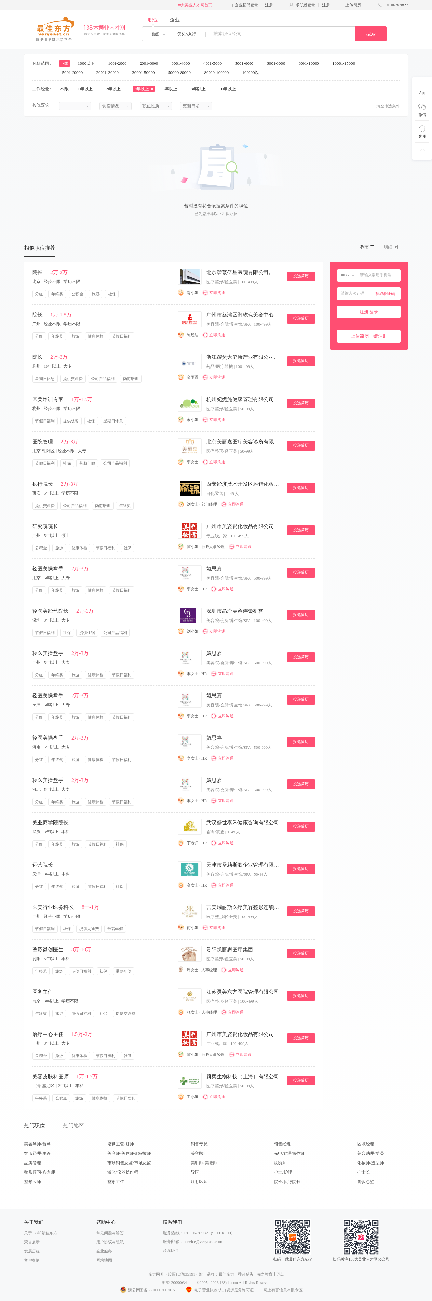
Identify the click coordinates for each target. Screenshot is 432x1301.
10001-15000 (345, 63)
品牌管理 (32, 1162)
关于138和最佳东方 (40, 1233)
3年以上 (144, 88)
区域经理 (365, 1143)
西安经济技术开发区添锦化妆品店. (243, 484)
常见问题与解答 (110, 1233)
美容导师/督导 (37, 1143)
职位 (153, 19)
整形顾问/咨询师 (39, 1172)
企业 (175, 19)
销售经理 (282, 1143)
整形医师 (32, 1181)
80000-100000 (218, 72)
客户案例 (32, 1260)
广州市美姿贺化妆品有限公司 (240, 526)
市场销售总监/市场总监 (129, 1162)
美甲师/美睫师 (204, 1162)
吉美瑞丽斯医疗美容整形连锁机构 (243, 907)
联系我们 (170, 1250)
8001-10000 (311, 63)
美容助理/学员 (370, 1153)
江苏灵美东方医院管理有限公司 (242, 992)
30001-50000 (145, 72)
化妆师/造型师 (370, 1162)
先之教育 (265, 1274)
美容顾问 (199, 1153)
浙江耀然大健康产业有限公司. (240, 357)
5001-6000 (246, 63)
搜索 (371, 33)
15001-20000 (73, 72)
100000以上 (254, 72)
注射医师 (199, 1181)
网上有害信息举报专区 (283, 1290)
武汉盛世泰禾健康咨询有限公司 (242, 822)
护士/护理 (283, 1172)
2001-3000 (151, 63)
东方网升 (156, 1274)
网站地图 (104, 1260)
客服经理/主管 (37, 1153)
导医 (195, 1172)
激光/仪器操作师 (122, 1172)
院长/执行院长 (287, 1181)
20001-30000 (109, 72)
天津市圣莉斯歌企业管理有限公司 (243, 865)
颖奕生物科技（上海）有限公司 (242, 1076)
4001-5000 (214, 63)
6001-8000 (278, 63)
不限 (64, 63)
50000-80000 (181, 72)
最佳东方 (226, 1274)
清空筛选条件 (388, 106)
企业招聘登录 (246, 5)
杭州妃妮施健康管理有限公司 (240, 399)
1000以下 (88, 63)
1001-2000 (119, 63)
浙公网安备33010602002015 (147, 1290)
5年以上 (172, 88)
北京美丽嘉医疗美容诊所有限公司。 (243, 441)
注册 (269, 5)
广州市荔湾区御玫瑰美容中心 (240, 314)
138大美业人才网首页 (193, 5)
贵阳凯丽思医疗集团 (229, 949)
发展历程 (32, 1251)
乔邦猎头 (245, 1274)
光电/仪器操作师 (289, 1153)
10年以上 (229, 88)
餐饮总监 (365, 1181)
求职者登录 (305, 5)
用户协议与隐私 (110, 1242)
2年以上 (115, 88)
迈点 (280, 1274)
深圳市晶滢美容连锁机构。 (237, 611)
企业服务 (104, 1251)
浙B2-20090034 (174, 1282)
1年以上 (87, 88)
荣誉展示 (32, 1242)
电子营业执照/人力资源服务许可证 (219, 1290)
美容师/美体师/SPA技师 (129, 1153)
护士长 (363, 1172)
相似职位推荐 (39, 248)
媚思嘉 (214, 568)
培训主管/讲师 (120, 1143)
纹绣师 (280, 1162)
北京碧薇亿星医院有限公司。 (240, 272)
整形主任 (115, 1181)
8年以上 (200, 88)
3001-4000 (182, 63)
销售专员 (199, 1143)
